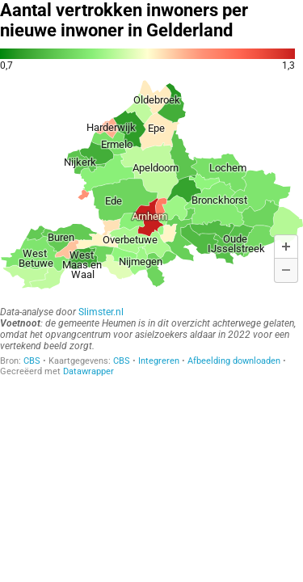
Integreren (158, 361)
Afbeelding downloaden (233, 361)
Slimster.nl (101, 312)
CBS (31, 361)
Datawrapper (88, 371)
